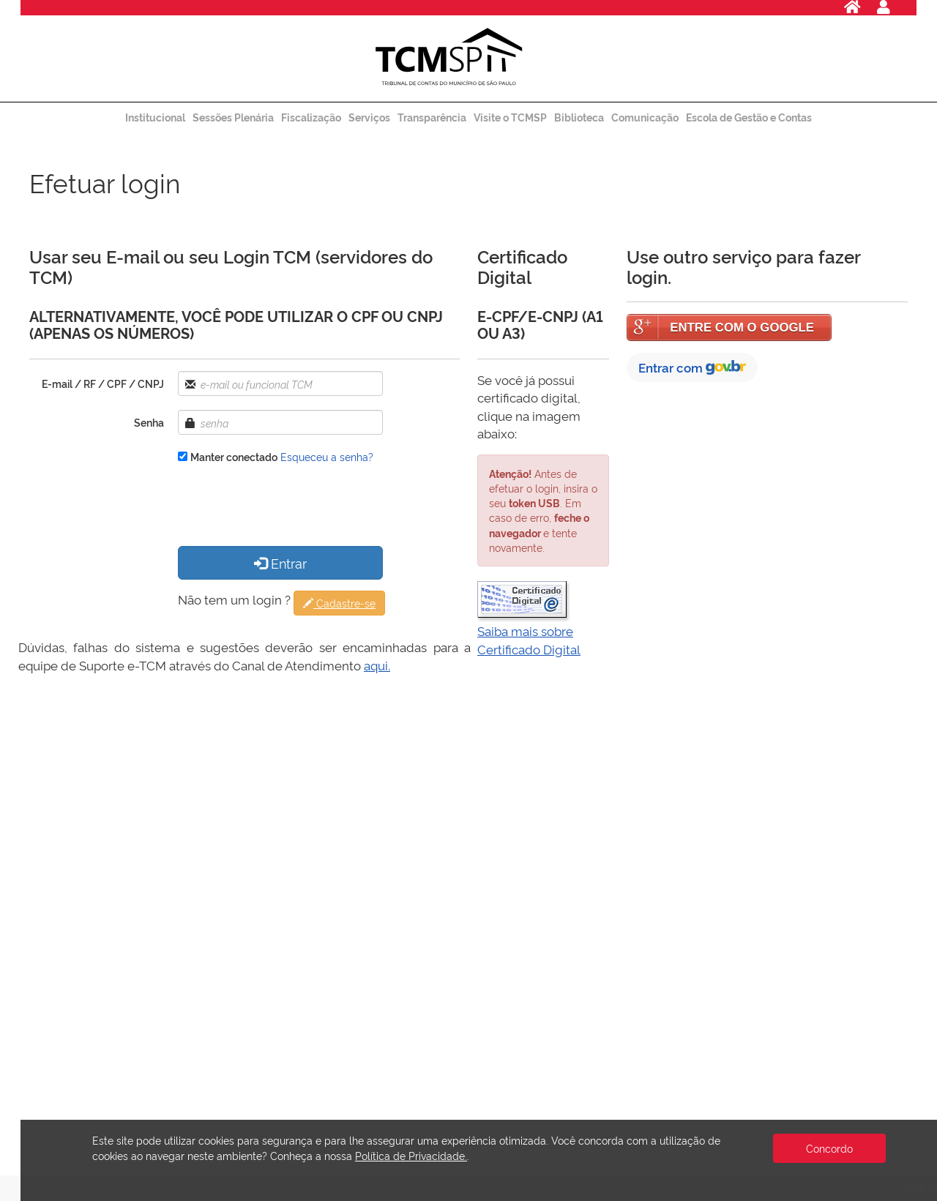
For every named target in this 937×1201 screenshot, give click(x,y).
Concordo (829, 1148)
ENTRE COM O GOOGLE (742, 327)
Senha (149, 422)
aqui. (377, 664)
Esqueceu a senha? (326, 456)
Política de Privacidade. (411, 1155)
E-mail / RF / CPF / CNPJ (103, 383)
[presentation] (289, 506)
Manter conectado (233, 456)
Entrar (280, 562)
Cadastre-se (339, 603)
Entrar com (692, 367)
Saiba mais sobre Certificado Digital (529, 639)
